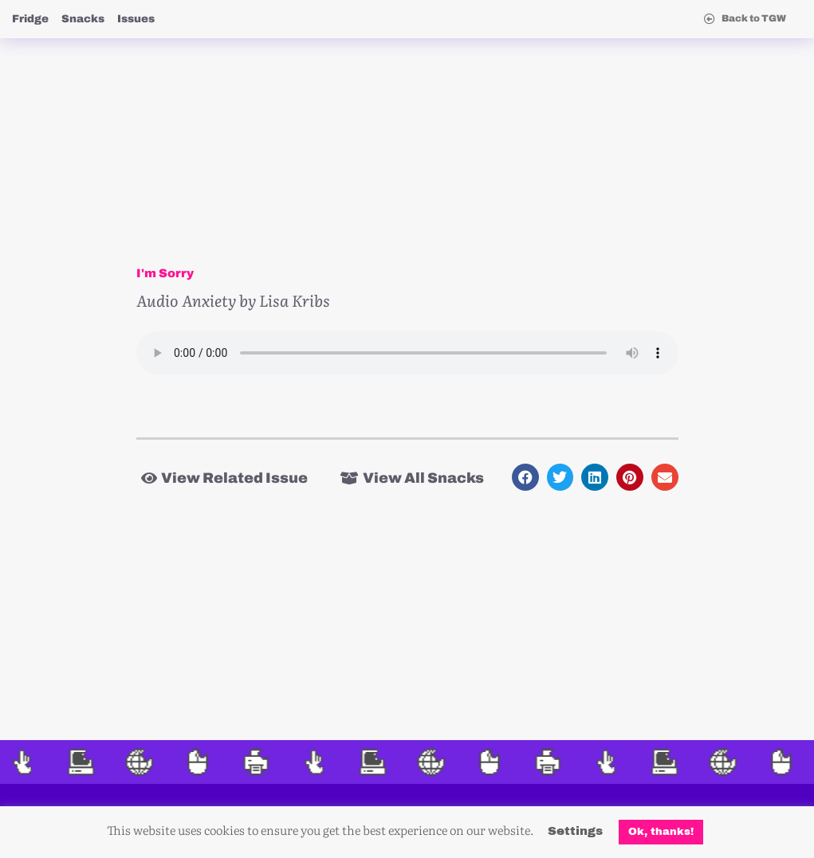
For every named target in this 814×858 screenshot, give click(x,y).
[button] (525, 477)
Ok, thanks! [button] (661, 831)
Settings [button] (575, 831)
